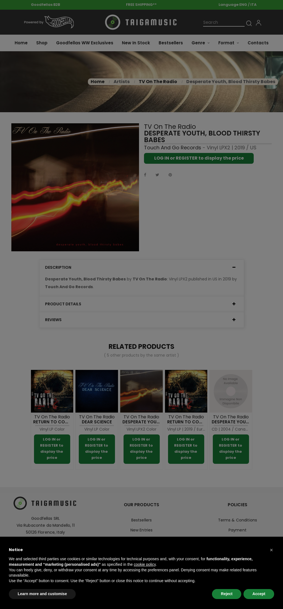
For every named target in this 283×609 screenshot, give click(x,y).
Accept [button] (258, 594)
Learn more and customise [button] (42, 594)
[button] (271, 550)
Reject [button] (226, 594)
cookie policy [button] (145, 564)
